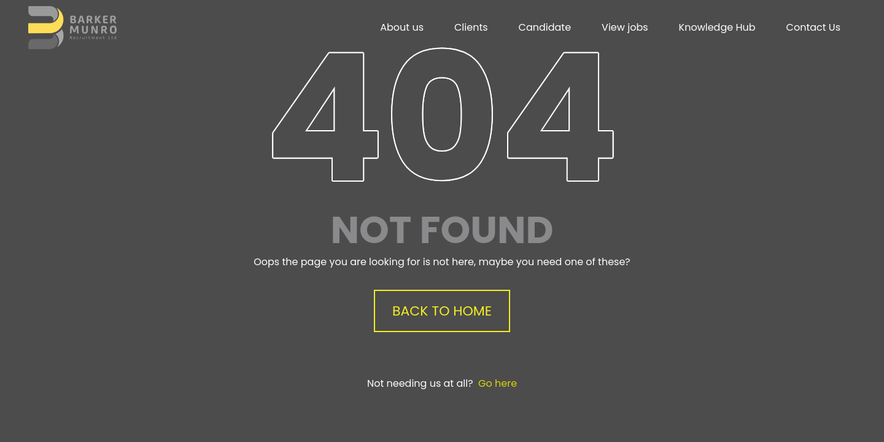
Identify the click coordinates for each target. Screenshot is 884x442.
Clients (471, 27)
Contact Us (813, 27)
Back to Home (442, 310)
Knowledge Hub (717, 27)
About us (402, 27)
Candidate (545, 27)
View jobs (625, 27)
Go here (497, 383)
